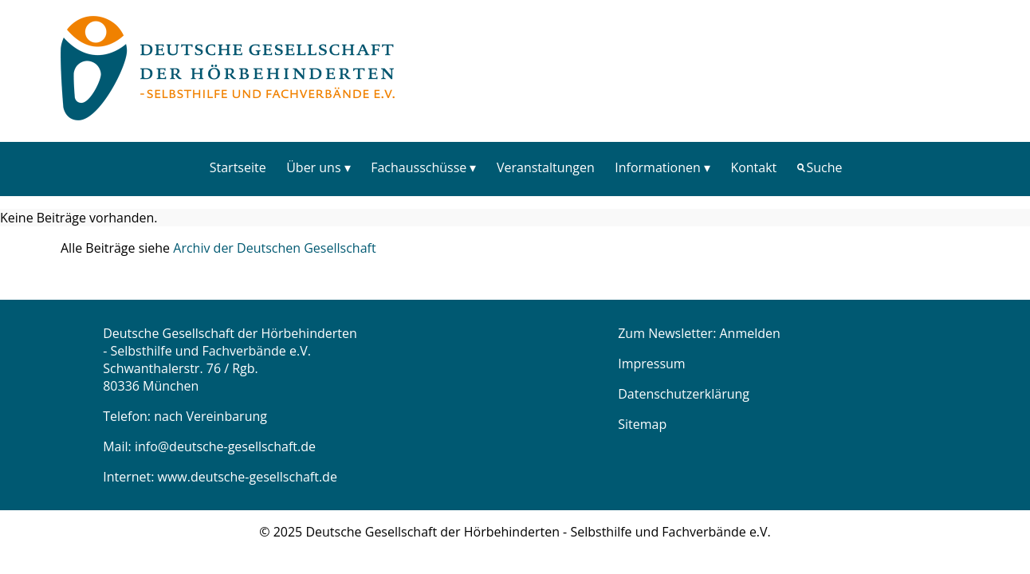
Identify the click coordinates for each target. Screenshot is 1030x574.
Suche (825, 167)
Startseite (238, 167)
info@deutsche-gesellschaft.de (225, 446)
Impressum (651, 363)
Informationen (658, 167)
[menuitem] (237, 167)
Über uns (313, 167)
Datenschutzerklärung (683, 394)
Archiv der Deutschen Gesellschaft (274, 248)
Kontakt (753, 167)
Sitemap (642, 424)
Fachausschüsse (418, 167)
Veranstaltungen (546, 167)
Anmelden (750, 333)
